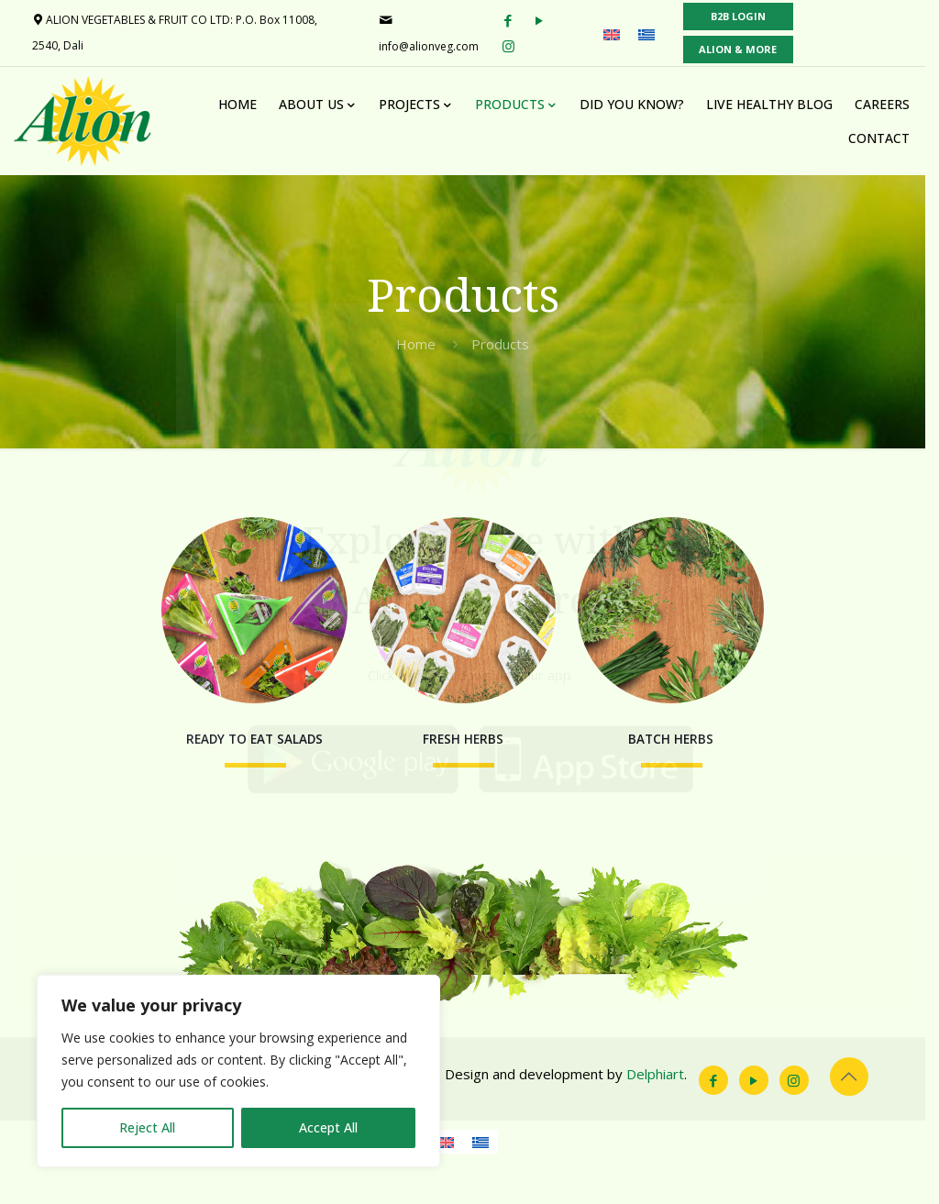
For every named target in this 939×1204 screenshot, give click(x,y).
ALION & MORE (747, 49)
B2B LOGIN (747, 16)
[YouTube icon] (766, 1123)
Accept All (328, 1127)
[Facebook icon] (726, 1123)
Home (423, 344)
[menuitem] (620, 34)
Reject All (147, 1127)
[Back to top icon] (862, 1119)
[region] (238, 1071)
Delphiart (656, 1117)
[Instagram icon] (807, 1123)
